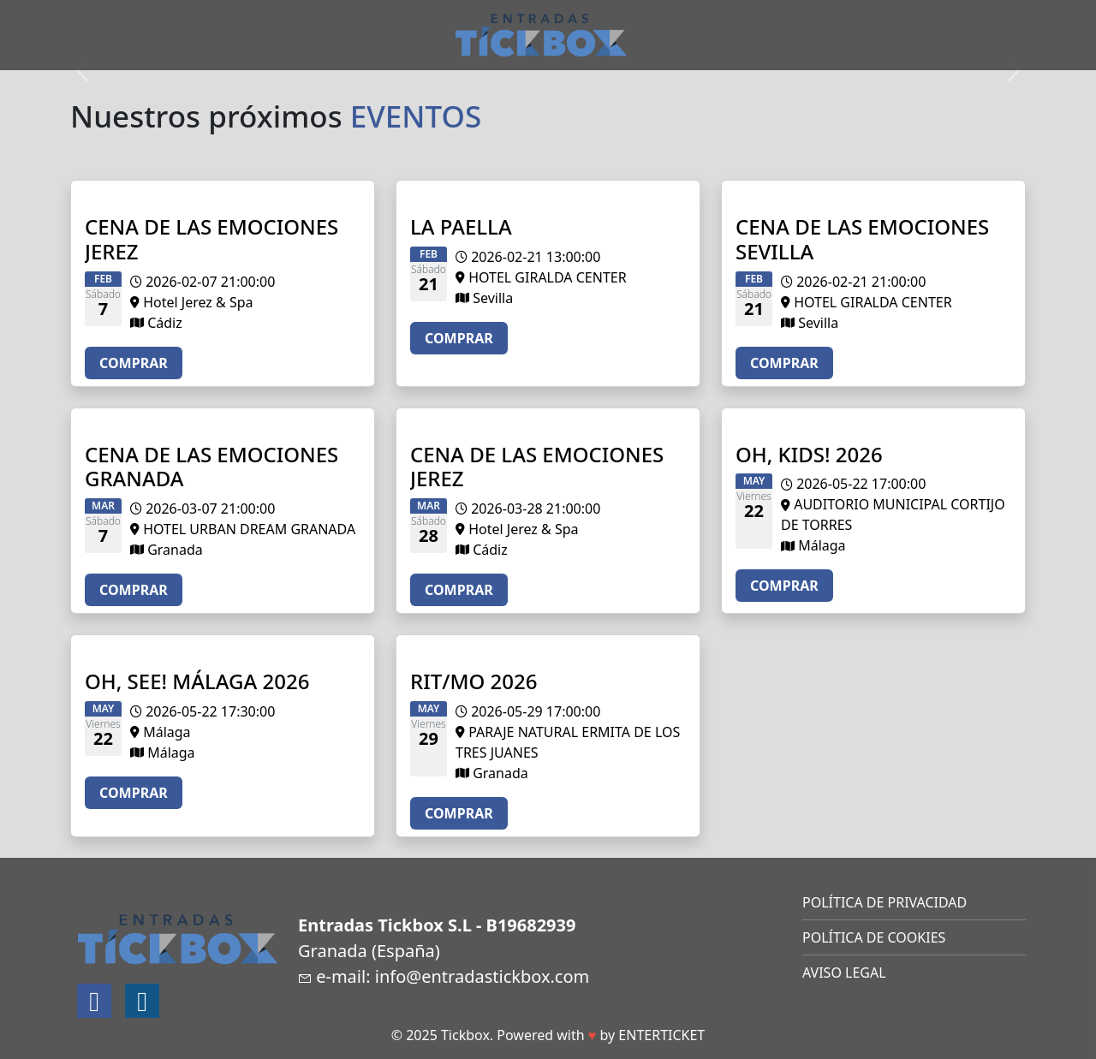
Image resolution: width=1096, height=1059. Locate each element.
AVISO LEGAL (844, 972)
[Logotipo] (541, 33)
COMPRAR (133, 363)
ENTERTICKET (661, 1035)
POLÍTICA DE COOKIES (873, 937)
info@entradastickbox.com (482, 976)
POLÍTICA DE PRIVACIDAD (884, 902)
